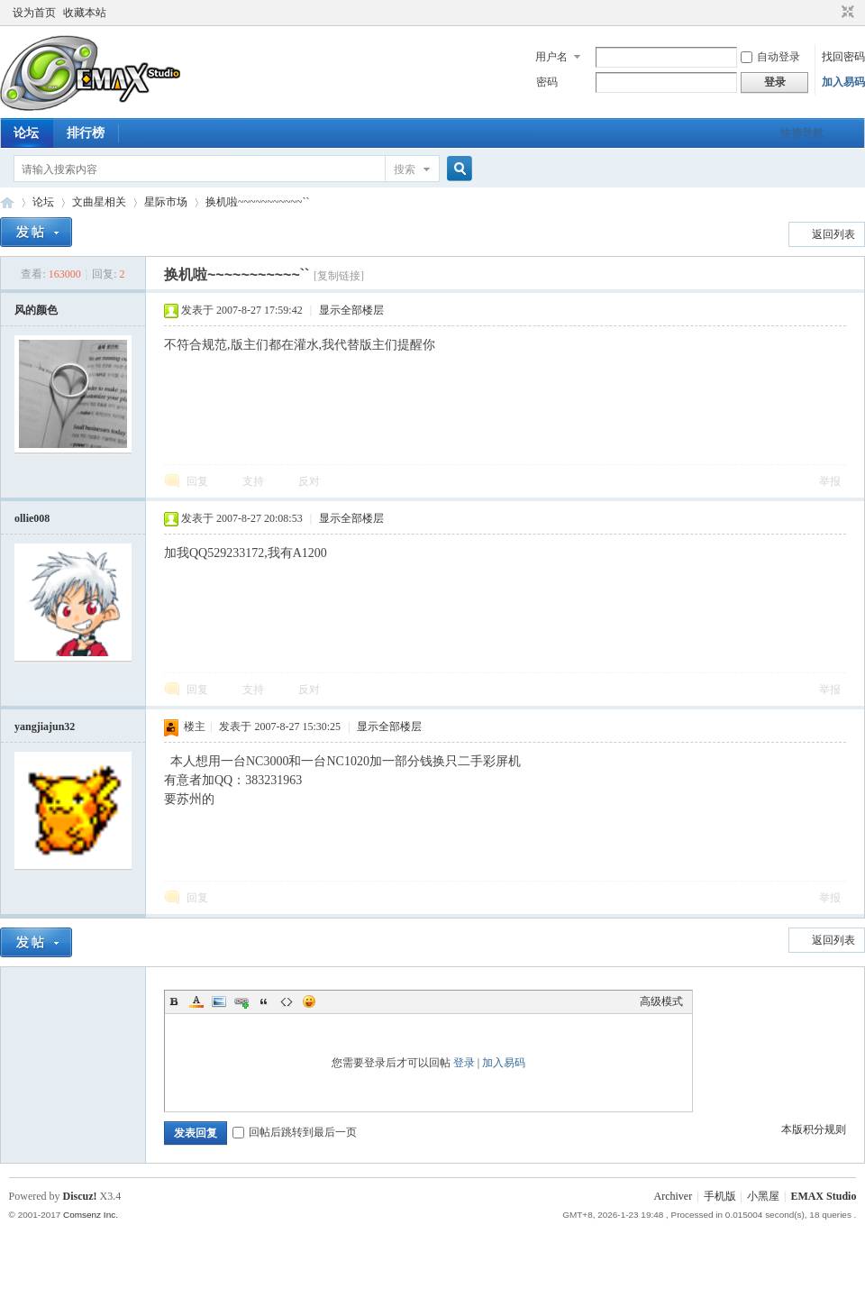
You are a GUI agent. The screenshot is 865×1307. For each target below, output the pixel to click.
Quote (264, 1001)
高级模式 (661, 1001)
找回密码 (843, 56)
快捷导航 (802, 133)
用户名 (551, 56)
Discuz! (80, 1196)
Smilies (309, 1001)
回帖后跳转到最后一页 (294, 1132)
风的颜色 (36, 310)
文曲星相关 (99, 202)
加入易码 (843, 82)
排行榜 (86, 133)
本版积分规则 (813, 1129)
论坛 (26, 133)
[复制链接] (339, 276)
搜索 (404, 169)
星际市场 (165, 202)
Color (196, 1001)
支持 (254, 481)
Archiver (673, 1196)
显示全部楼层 (351, 310)
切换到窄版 (845, 13)
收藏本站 (84, 12)
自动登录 (770, 56)
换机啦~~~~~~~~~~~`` (257, 202)
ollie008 (32, 518)
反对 (309, 481)
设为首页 (34, 12)
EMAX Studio (823, 1196)
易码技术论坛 (7, 202)
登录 (464, 1062)
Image (219, 1001)
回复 (197, 481)
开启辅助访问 (830, 13)
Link (241, 1001)
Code (287, 1001)
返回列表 (833, 234)
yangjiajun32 (44, 726)
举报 (830, 481)
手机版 (720, 1196)
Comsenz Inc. (90, 1215)
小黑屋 (763, 1196)
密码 (547, 82)
